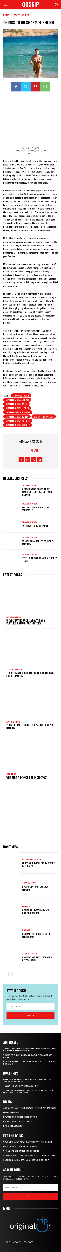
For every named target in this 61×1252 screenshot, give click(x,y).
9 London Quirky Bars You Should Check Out (26, 1160)
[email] (30, 1006)
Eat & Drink (13, 722)
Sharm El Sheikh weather (18, 425)
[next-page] (10, 974)
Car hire (11, 774)
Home (6, 15)
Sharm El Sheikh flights (17, 408)
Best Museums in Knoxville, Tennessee (36, 509)
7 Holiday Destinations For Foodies (21, 1151)
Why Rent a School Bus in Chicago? (26, 777)
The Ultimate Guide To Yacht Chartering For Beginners (30, 674)
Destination (29, 486)
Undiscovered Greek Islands (17, 1122)
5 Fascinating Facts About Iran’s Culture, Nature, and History (37, 491)
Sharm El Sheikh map (44, 416)
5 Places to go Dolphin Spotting (20, 1117)
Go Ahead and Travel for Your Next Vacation (37, 959)
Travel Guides (21, 15)
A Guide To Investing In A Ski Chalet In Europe (36, 911)
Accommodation (31, 859)
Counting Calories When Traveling (20, 1146)
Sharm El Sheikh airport (17, 399)
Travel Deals (14, 670)
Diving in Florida (11, 1112)
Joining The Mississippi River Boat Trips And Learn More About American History (28, 1091)
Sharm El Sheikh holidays (18, 412)
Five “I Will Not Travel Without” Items (39, 559)
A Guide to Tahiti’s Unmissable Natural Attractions (29, 1108)
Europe (26, 930)
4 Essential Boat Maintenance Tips (20, 1086)
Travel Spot (29, 883)
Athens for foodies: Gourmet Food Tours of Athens (30, 1156)
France (26, 906)
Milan (34, 450)
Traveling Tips (30, 954)
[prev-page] (5, 974)
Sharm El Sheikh (21, 395)
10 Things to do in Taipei (35, 525)
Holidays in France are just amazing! (36, 888)
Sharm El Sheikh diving (16, 404)
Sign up (31, 1015)
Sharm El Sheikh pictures (18, 420)
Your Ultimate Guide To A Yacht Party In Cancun (30, 726)
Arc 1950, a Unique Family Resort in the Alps (38, 864)
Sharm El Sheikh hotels (17, 416)
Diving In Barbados (12, 1126)
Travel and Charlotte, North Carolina (38, 542)
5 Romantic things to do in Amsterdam (36, 935)
